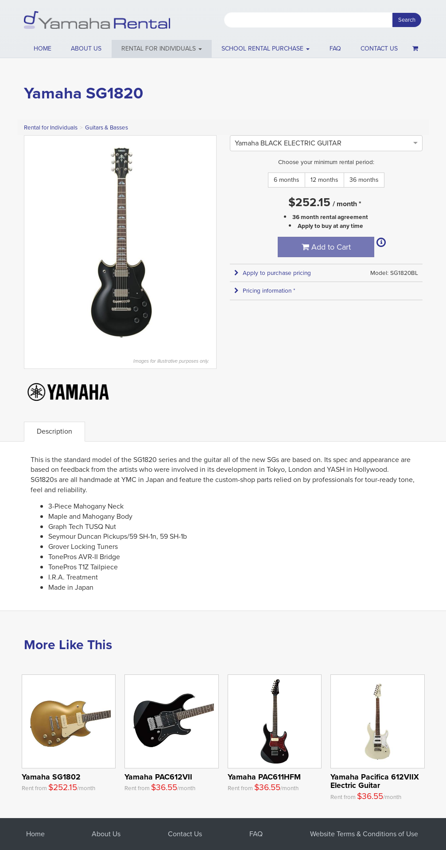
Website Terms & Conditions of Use (364, 834)
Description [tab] (54, 431)
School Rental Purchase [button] (265, 48)
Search (406, 20)
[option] (288, 143)
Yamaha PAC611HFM (264, 777)
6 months (286, 179)
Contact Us (185, 834)
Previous (35, 242)
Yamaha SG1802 (51, 777)
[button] (162, 49)
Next (205, 242)
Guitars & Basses (106, 127)
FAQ (335, 48)
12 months (324, 179)
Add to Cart (326, 247)
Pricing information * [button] (264, 290)
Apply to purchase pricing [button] (272, 273)
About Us (106, 834)
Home (42, 48)
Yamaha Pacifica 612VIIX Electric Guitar (374, 781)
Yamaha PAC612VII (158, 777)
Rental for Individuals (51, 127)
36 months (364, 179)
